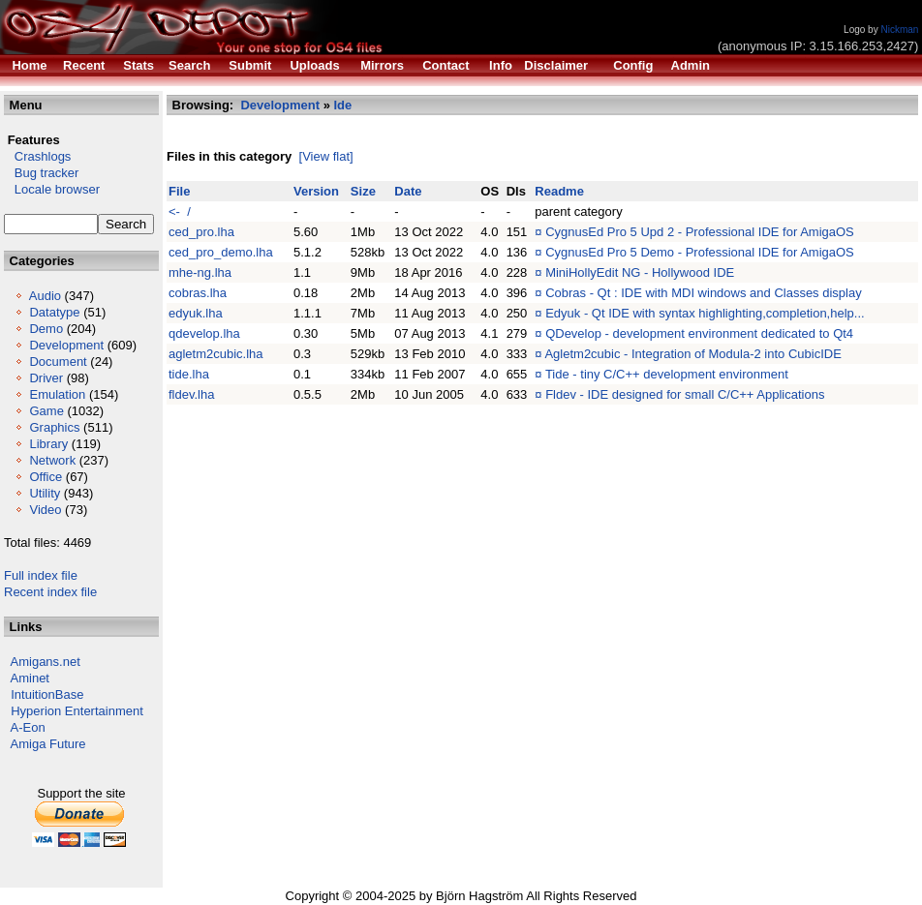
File (179, 191)
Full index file (40, 575)
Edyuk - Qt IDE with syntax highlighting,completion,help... (705, 313)
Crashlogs (37, 156)
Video (45, 509)
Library (48, 444)
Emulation (57, 394)
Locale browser (52, 189)
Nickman (899, 29)
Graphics (54, 427)
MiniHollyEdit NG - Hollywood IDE (639, 272)
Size (363, 191)
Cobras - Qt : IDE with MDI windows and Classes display (703, 293)
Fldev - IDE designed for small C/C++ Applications (684, 394)
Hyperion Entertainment (77, 711)
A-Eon (28, 727)
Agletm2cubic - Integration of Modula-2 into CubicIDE (692, 354)
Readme (559, 191)
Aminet (30, 678)
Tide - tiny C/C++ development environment (666, 374)
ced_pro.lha (201, 232)
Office (45, 476)
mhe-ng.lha (200, 272)
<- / (180, 211)
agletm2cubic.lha (216, 354)
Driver (46, 378)
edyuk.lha (196, 313)
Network (52, 460)
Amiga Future (48, 744)
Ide (343, 105)
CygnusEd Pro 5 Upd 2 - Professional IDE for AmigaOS (699, 232)
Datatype (54, 312)
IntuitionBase (47, 694)
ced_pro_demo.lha (221, 252)
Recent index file (50, 592)
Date (407, 191)
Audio (45, 295)
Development (66, 345)
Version (316, 191)
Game (46, 411)
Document (57, 361)
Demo (46, 328)
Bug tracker (41, 173)
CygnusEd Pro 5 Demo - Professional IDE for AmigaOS (699, 252)
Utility (44, 493)
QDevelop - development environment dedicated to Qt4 (699, 333)
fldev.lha (191, 394)
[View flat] (326, 156)
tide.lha (189, 374)
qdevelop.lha (204, 333)
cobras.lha (198, 293)
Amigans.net (45, 661)
